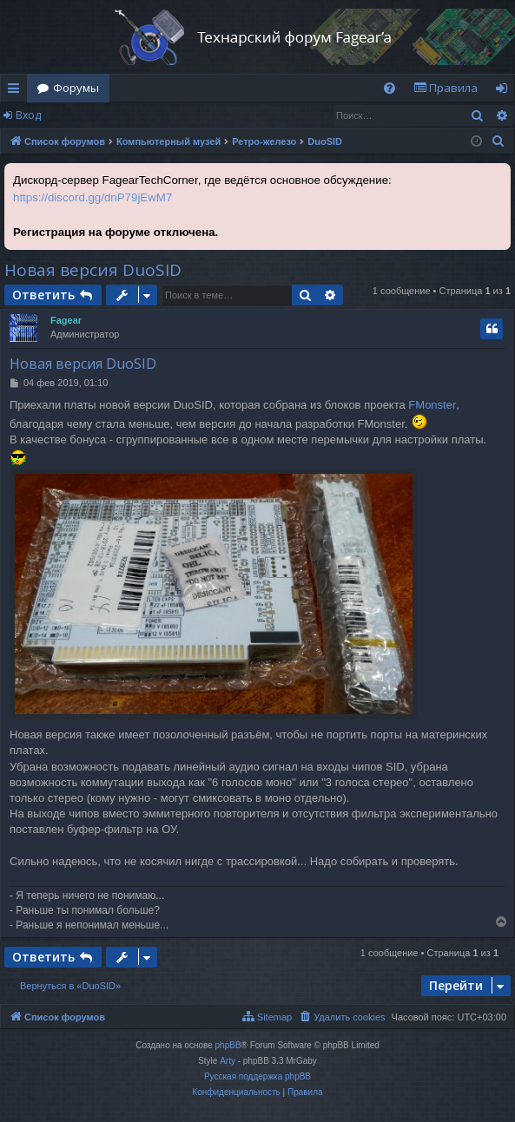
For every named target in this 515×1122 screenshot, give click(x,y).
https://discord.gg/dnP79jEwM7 (92, 197)
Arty (227, 1061)
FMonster (432, 404)
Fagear (66, 320)
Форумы (76, 87)
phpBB (228, 1045)
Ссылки (17, 91)
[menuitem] (389, 88)
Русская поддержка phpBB (257, 1076)
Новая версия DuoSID (93, 270)
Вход (28, 115)
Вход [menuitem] (505, 91)
